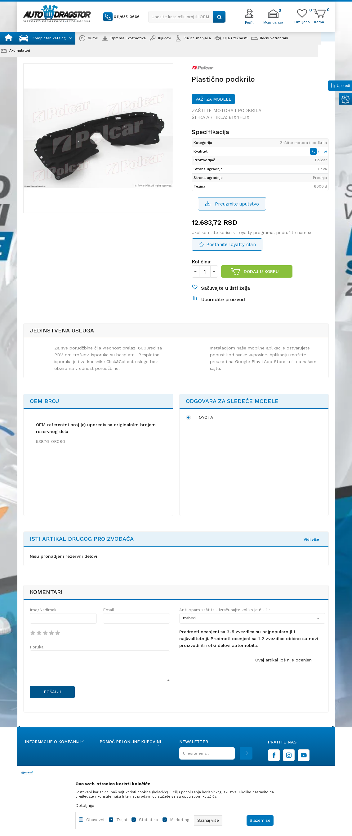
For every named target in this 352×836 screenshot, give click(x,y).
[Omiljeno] (302, 21)
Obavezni (95, 819)
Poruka (36, 647)
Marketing (179, 819)
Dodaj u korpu (261, 271)
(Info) (322, 151)
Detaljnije (84, 805)
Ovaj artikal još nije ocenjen (283, 659)
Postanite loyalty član (231, 244)
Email (108, 610)
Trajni (121, 819)
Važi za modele (213, 99)
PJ (314, 151)
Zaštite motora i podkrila (226, 110)
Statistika (148, 819)
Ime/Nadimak (43, 610)
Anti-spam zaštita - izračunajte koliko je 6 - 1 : (224, 610)
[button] (187, 17)
